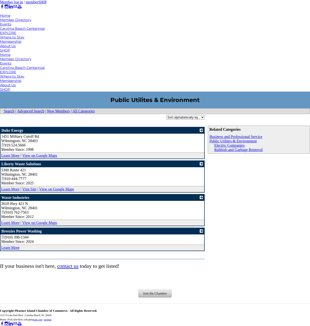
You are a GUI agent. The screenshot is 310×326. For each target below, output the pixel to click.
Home (5, 15)
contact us (68, 266)
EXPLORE (8, 33)
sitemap (47, 319)
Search (9, 111)
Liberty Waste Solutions (21, 164)
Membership (10, 41)
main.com (37, 319)
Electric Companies (229, 145)
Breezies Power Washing (21, 231)
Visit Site (29, 189)
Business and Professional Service (235, 137)
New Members (58, 111)
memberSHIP (36, 2)
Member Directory (15, 20)
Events (5, 24)
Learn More (10, 155)
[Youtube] (20, 7)
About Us (8, 46)
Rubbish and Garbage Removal (238, 150)
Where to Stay (12, 37)
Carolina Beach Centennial (22, 28)
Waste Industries (15, 198)
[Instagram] (6, 7)
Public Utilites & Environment (233, 141)
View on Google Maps (39, 155)
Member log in (11, 2)
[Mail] (15, 7)
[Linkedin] (11, 7)
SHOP (5, 50)
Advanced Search (30, 111)
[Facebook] (2, 7)
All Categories (83, 111)
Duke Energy (12, 130)
